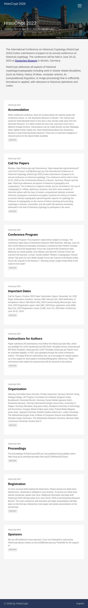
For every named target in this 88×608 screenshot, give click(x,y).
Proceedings (17, 448)
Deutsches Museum (26, 60)
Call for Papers (18, 163)
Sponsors (15, 534)
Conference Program (23, 234)
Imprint (80, 603)
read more (12, 140)
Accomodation (18, 109)
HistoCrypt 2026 (15, 3)
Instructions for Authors (25, 338)
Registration (17, 484)
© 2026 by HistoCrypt (16, 603)
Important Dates (19, 291)
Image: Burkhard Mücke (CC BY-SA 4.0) (71, 37)
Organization (17, 389)
